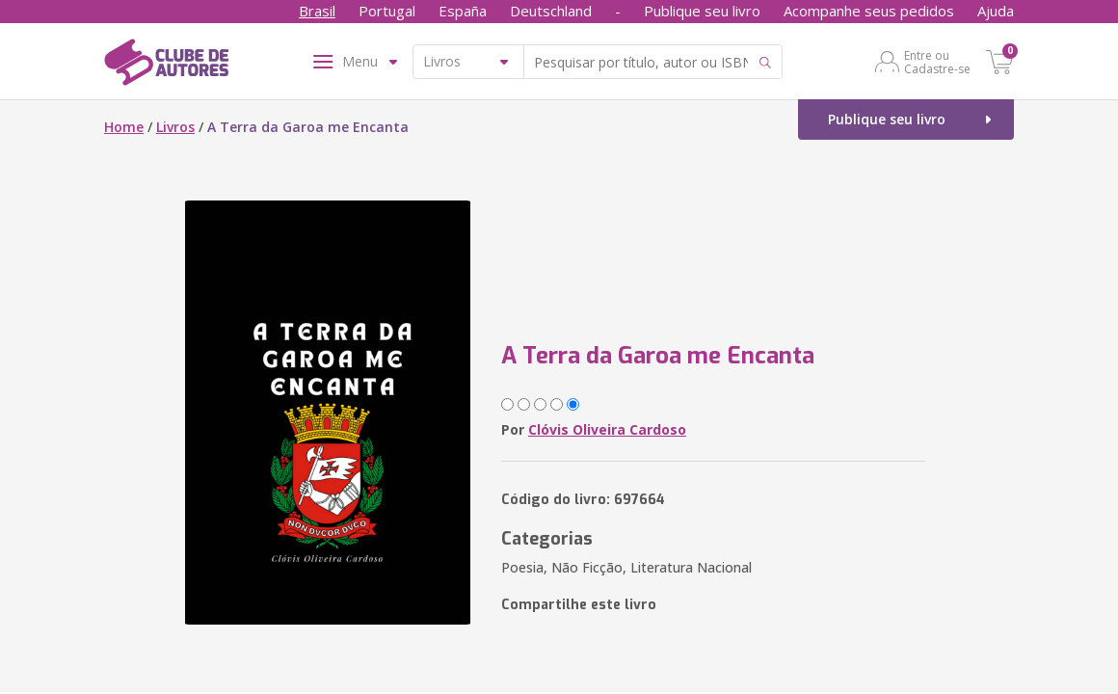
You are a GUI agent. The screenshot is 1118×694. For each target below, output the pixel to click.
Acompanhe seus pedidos (869, 10)
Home (124, 127)
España (463, 10)
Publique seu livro (702, 10)
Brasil (317, 10)
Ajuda (995, 10)
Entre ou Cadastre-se (937, 61)
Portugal (387, 10)
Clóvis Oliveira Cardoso (607, 429)
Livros (175, 127)
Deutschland (551, 10)
